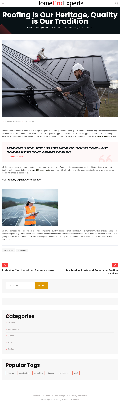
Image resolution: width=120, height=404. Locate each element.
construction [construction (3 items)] (24, 372)
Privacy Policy (39, 395)
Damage (11, 322)
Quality (11, 335)
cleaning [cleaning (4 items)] (11, 372)
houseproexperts (13, 122)
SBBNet (76, 399)
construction (8, 250)
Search (41, 285)
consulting (22, 250)
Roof (10, 342)
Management (29, 122)
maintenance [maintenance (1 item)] (64, 372)
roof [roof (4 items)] (76, 372)
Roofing (11, 349)
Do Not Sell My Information (75, 395)
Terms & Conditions (54, 395)
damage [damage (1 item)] (51, 372)
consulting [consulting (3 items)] (38, 372)
